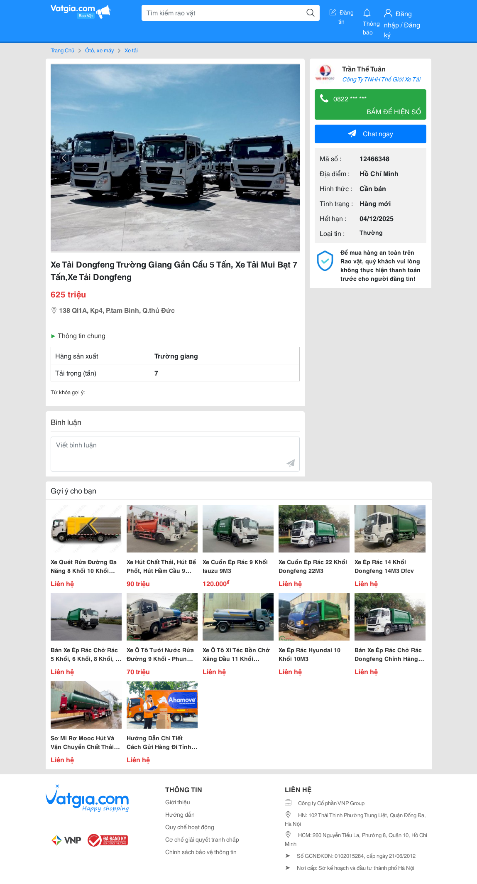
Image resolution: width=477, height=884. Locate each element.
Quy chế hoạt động (189, 827)
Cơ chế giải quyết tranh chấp (202, 839)
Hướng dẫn (180, 814)
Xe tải (131, 50)
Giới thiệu (177, 802)
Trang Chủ (62, 50)
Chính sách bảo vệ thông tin (201, 851)
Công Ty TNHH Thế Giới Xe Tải (381, 79)
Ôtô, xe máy (99, 50)
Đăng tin (342, 14)
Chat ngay (370, 133)
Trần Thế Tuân (364, 68)
